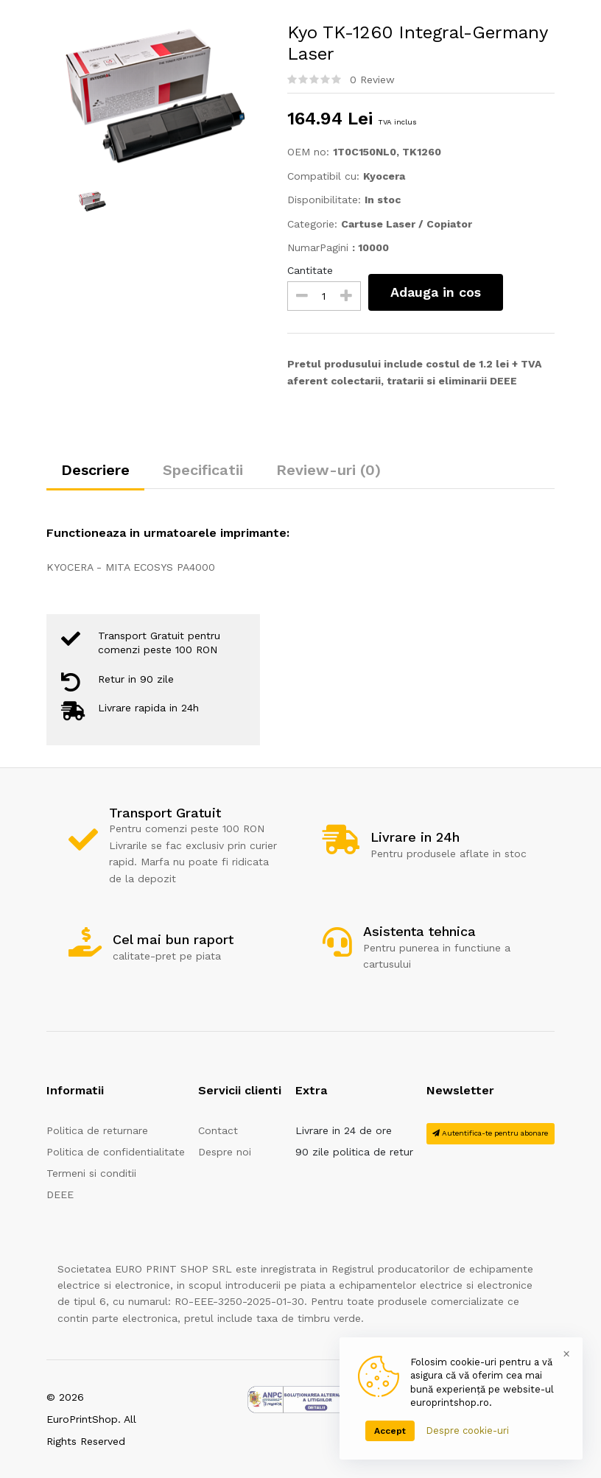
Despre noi (224, 1152)
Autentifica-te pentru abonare (490, 1133)
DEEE (60, 1194)
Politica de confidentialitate (115, 1152)
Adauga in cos (435, 292)
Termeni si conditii (91, 1173)
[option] (155, 95)
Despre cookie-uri (467, 1430)
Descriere (95, 470)
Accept (390, 1431)
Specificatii (203, 470)
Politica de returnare (97, 1130)
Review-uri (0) (328, 470)
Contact (218, 1130)
